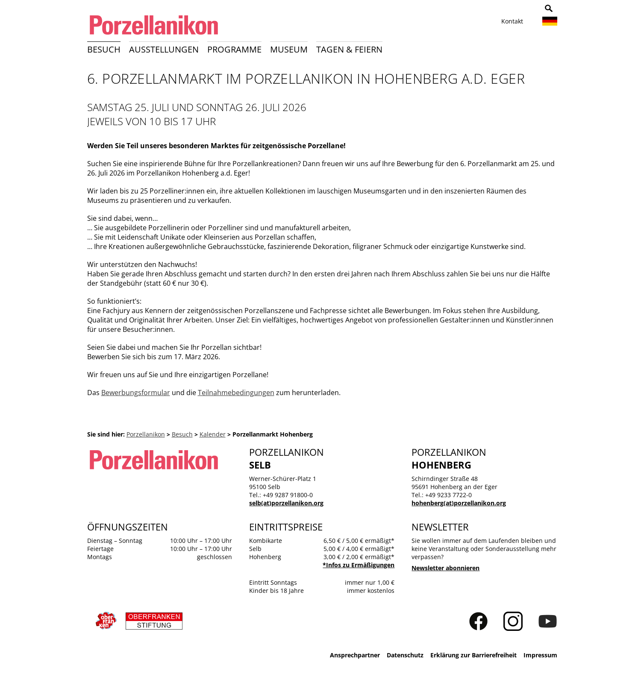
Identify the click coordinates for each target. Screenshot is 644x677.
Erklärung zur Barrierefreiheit (473, 655)
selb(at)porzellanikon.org (286, 503)
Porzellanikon (145, 434)
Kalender (213, 434)
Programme (234, 49)
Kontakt (512, 21)
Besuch (104, 49)
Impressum (540, 655)
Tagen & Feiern (349, 49)
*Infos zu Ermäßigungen (358, 565)
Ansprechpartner (355, 655)
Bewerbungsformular (135, 392)
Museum (289, 49)
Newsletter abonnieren (445, 568)
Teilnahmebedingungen (236, 392)
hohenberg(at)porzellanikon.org (459, 503)
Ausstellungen (164, 49)
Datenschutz (405, 655)
